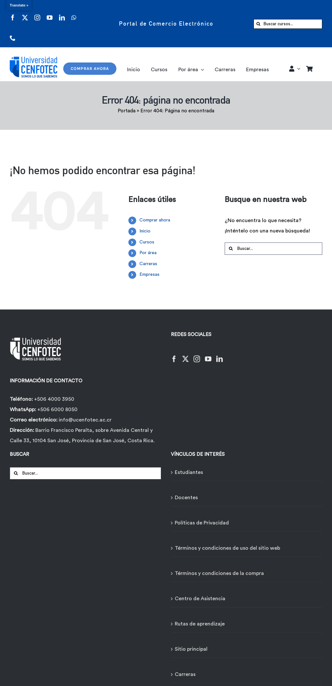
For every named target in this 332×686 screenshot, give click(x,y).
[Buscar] (258, 24)
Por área (148, 253)
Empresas (149, 274)
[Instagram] (197, 355)
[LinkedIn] (219, 355)
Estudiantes (189, 472)
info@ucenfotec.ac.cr (85, 419)
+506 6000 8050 (56, 409)
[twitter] (25, 13)
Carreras (148, 264)
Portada (127, 110)
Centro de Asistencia (200, 598)
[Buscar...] (273, 248)
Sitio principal (191, 649)
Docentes (186, 497)
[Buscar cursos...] (288, 24)
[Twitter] (185, 355)
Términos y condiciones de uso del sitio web (227, 548)
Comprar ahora (154, 220)
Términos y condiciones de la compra (219, 573)
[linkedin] (62, 13)
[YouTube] (208, 355)
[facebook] (13, 13)
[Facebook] (174, 355)
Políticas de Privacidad (202, 522)
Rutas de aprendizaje (200, 623)
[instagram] (37, 13)
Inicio (144, 231)
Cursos (146, 242)
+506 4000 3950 (54, 399)
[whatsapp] (73, 13)
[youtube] (50, 13)
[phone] (13, 34)
